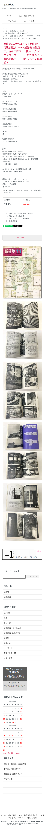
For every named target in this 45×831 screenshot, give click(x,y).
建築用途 (7, 643)
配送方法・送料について (13, 774)
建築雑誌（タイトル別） (18, 31)
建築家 (6, 638)
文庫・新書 (8, 658)
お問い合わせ (10, 21)
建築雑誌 (7, 597)
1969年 (38, 36)
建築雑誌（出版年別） (17, 36)
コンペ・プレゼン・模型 (28, 39)
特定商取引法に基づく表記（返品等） (20, 213)
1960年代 (25, 33)
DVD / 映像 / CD (10, 653)
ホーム (7, 16)
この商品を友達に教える (15, 216)
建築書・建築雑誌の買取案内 (15, 764)
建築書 (6, 592)
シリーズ (7, 623)
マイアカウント (10, 779)
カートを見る (27, 21)
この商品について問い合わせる (17, 219)
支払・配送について (25, 16)
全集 (5, 618)
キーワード (13, 39)
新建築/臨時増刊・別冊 (12, 33)
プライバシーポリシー (16, 818)
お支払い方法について (12, 769)
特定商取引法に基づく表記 (34, 815)
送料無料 (7, 613)
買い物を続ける (12, 221)
